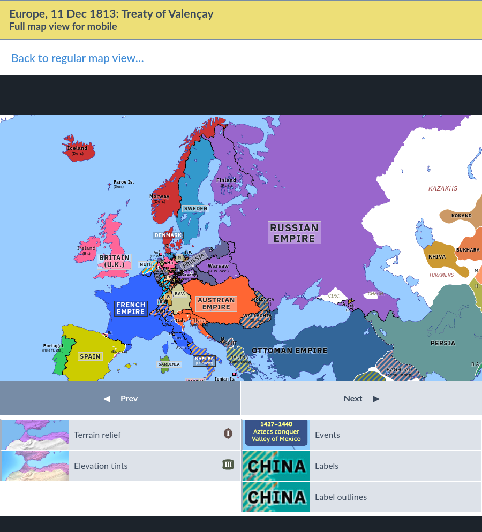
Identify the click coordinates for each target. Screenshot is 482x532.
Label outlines (341, 496)
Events (327, 434)
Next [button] (362, 398)
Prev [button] (120, 398)
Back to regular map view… (77, 57)
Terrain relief (154, 434)
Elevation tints (154, 465)
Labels (326, 465)
